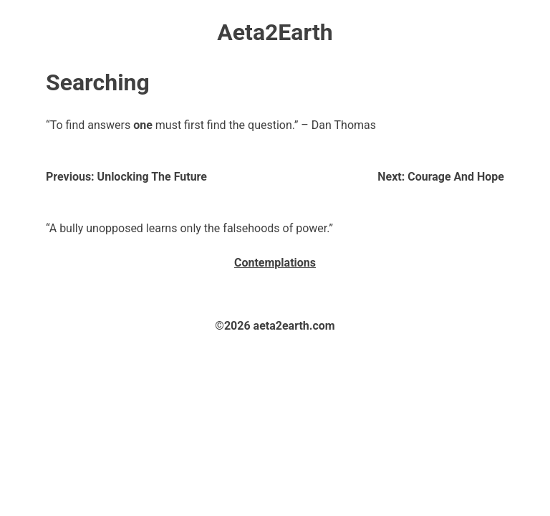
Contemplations (275, 262)
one (143, 125)
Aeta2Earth (274, 32)
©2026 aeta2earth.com (274, 326)
